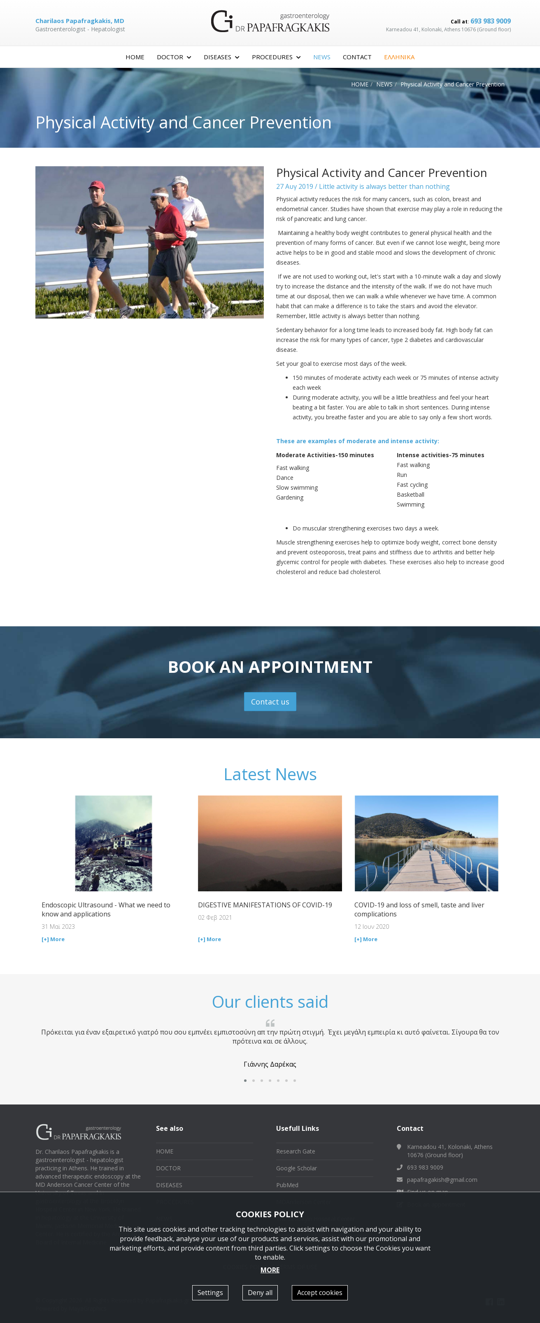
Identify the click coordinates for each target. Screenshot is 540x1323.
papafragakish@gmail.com (442, 1179)
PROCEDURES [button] (276, 57)
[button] (245, 1080)
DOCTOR (168, 1168)
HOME (135, 57)
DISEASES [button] (222, 57)
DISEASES (169, 1185)
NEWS (322, 57)
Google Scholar (296, 1168)
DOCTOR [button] (174, 57)
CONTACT (357, 57)
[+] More (53, 939)
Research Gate (295, 1151)
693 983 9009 (490, 21)
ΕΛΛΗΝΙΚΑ (399, 57)
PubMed (287, 1185)
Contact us (270, 702)
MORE (270, 1269)
